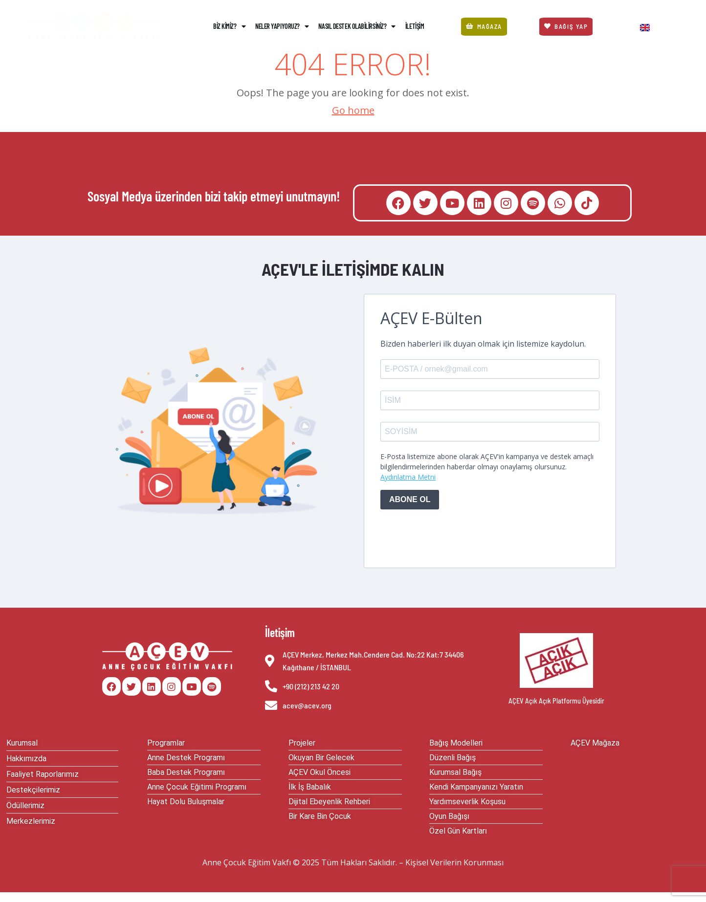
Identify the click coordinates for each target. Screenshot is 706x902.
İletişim (414, 26)
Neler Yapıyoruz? (282, 26)
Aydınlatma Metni (408, 477)
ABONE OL (409, 499)
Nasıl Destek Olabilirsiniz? (356, 26)
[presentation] (454, 536)
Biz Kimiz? (229, 26)
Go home (353, 110)
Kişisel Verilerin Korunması (454, 862)
